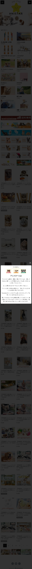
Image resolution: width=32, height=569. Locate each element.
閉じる (30, 263)
